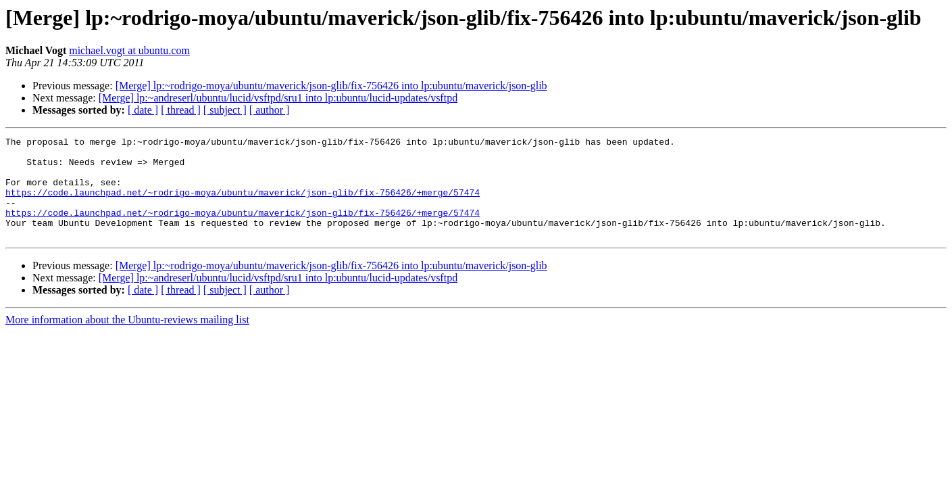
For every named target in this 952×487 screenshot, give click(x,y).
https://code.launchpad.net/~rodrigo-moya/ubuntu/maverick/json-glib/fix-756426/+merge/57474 (242, 204)
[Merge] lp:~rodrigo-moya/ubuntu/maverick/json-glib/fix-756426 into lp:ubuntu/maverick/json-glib (331, 85)
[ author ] (269, 110)
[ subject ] (225, 110)
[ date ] (143, 110)
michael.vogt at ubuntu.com (129, 50)
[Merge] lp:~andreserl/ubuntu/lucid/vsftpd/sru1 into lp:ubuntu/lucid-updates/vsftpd (278, 97)
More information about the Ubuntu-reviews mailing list (127, 340)
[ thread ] (181, 110)
